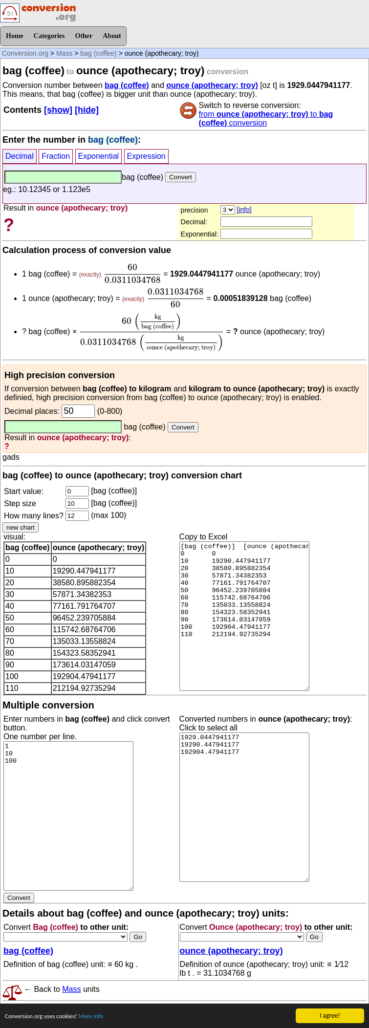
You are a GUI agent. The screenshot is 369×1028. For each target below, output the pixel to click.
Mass (64, 53)
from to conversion (266, 118)
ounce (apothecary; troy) (212, 85)
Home (14, 36)
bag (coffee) (98, 53)
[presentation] (132, 273)
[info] (244, 210)
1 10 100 (68, 816)
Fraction (56, 156)
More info (97, 1016)
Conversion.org (25, 53)
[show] (58, 110)
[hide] (87, 110)
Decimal (19, 156)
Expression (146, 156)
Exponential (98, 156)
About (112, 36)
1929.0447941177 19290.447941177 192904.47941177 (244, 807)
